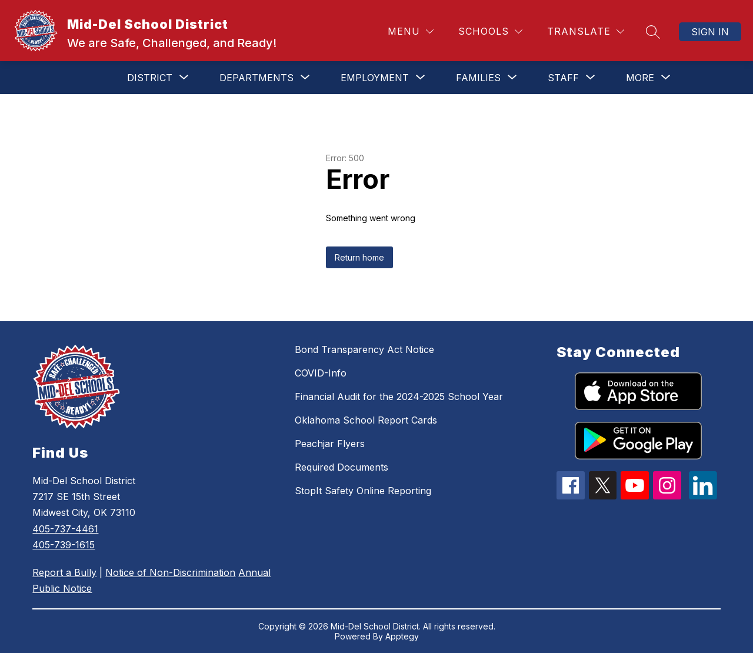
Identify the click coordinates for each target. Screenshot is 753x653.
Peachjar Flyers (330, 443)
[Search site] (653, 32)
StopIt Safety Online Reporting (363, 491)
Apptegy (402, 636)
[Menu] (411, 31)
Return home (359, 257)
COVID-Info (320, 373)
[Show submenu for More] (640, 78)
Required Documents (341, 467)
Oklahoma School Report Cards (366, 420)
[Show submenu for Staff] (563, 78)
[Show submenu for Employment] (375, 78)
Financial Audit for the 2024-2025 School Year (399, 396)
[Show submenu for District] (149, 78)
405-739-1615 (63, 545)
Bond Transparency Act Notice (364, 349)
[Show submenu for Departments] (256, 78)
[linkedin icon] (703, 496)
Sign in (710, 32)
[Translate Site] (585, 31)
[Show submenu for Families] (478, 78)
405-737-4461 (65, 529)
